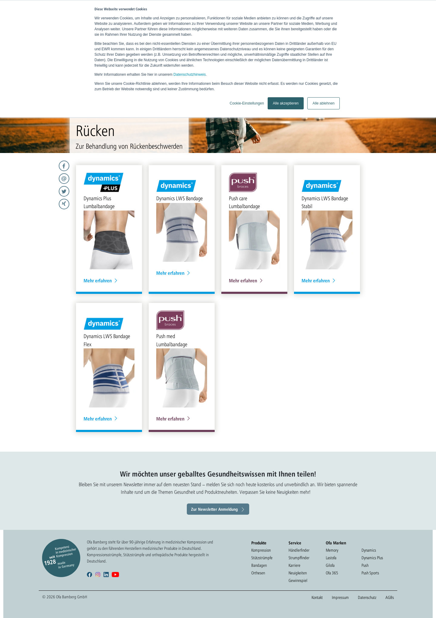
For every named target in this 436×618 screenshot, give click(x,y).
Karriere (294, 565)
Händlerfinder (299, 550)
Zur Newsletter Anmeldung (214, 509)
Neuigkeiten (298, 572)
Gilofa (330, 565)
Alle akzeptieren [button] (286, 103)
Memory (332, 550)
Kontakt (317, 597)
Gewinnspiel (298, 580)
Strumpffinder (299, 557)
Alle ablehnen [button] (323, 103)
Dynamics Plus (372, 557)
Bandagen (259, 565)
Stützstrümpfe (261, 557)
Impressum (340, 597)
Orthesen (258, 572)
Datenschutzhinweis (189, 74)
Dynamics (369, 550)
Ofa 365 (332, 572)
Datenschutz (367, 597)
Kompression (261, 550)
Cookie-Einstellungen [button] (247, 103)
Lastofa (331, 557)
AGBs (389, 597)
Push (365, 565)
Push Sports (370, 572)
